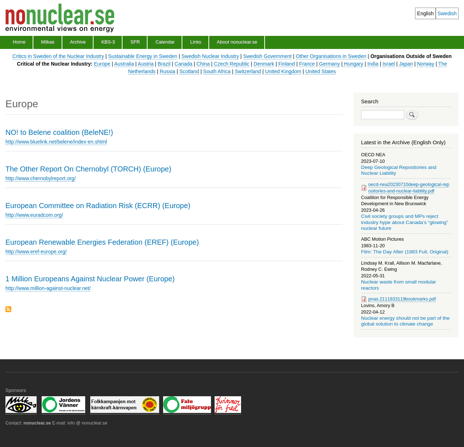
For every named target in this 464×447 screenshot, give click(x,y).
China (203, 64)
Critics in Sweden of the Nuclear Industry (58, 56)
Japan (406, 64)
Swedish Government (267, 56)
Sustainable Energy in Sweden (142, 56)
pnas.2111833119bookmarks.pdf (402, 299)
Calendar (165, 42)
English (425, 13)
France (307, 64)
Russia (167, 71)
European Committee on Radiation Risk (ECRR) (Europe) (97, 206)
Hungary (353, 64)
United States (320, 71)
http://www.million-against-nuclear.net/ (48, 288)
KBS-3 (108, 42)
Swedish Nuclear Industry (210, 56)
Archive (78, 42)
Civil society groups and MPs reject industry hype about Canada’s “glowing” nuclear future (404, 222)
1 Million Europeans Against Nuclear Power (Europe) (90, 279)
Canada (183, 64)
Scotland (189, 71)
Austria (146, 64)
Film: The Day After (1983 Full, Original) (404, 251)
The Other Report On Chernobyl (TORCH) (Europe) (88, 169)
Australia (124, 64)
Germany (329, 64)
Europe (102, 64)
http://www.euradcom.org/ (34, 215)
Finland (286, 64)
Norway (425, 64)
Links (195, 42)
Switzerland (248, 71)
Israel (388, 64)
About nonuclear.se (237, 42)
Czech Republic (231, 64)
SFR (135, 42)
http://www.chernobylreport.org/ (40, 178)
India (372, 64)
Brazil (164, 64)
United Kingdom (283, 71)
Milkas (47, 42)
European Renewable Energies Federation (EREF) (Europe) (102, 242)
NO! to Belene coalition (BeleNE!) (59, 132)
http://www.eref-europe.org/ (36, 251)
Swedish (447, 13)
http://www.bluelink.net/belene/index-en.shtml (56, 142)
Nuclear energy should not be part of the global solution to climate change (405, 321)
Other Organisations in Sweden (331, 56)
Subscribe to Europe (8, 309)
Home (19, 42)
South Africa (217, 71)
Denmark (264, 64)
